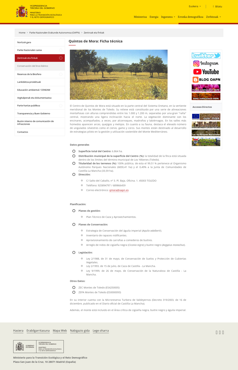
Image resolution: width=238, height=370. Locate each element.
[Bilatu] (216, 6)
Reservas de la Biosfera (29, 74)
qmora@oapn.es (119, 190)
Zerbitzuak (212, 16)
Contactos (22, 131)
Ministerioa (140, 16)
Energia (154, 16)
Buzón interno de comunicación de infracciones (35, 123)
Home (22, 32)
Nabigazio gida (80, 330)
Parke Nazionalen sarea (29, 50)
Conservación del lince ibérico (32, 65)
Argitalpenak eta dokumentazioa (34, 97)
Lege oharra (101, 330)
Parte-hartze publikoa (28, 105)
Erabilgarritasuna (38, 330)
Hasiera (18, 330)
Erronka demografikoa (190, 16)
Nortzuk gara (24, 42)
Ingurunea (167, 16)
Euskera (193, 6)
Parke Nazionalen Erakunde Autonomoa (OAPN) (54, 32)
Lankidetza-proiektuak (29, 81)
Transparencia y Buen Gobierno (33, 113)
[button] (174, 16)
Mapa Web (60, 330)
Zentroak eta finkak (94, 32)
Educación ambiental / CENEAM (33, 89)
